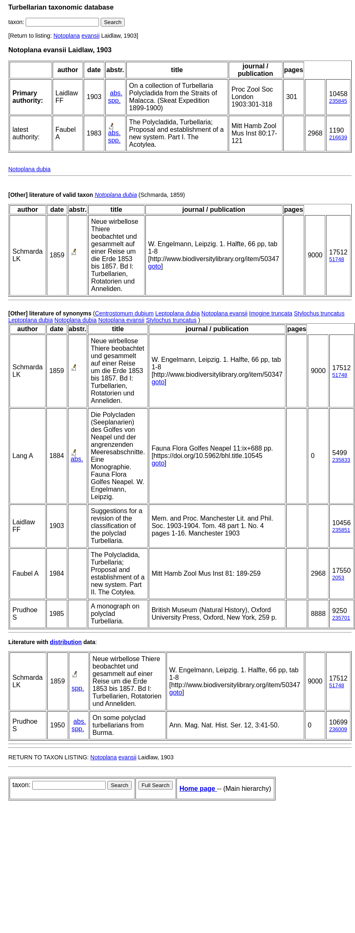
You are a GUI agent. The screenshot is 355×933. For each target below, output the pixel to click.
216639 (338, 137)
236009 (338, 729)
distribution (66, 642)
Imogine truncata (270, 313)
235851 (341, 530)
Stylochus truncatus (319, 313)
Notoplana (66, 35)
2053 (338, 577)
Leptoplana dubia (177, 313)
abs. (116, 93)
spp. (114, 100)
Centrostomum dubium (124, 313)
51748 (336, 259)
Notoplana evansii (224, 313)
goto (154, 266)
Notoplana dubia (29, 169)
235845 (338, 101)
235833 (341, 460)
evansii (91, 35)
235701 (341, 618)
